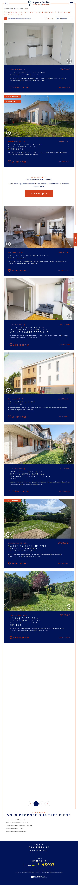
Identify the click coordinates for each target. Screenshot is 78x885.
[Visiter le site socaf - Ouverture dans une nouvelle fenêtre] (48, 864)
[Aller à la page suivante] (47, 803)
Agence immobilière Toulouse (13, 9)
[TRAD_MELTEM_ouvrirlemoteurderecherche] (6, 3)
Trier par (49, 18)
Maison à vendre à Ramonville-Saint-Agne (19, 825)
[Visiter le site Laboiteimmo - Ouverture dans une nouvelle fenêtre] (38, 879)
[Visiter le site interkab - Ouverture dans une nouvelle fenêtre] (31, 864)
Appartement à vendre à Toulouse (17, 823)
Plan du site (18, 872)
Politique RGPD (54, 872)
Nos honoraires (45, 872)
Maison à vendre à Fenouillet (15, 820)
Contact (75, 240)
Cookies (60, 872)
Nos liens (38, 872)
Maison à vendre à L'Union (14, 828)
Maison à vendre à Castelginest (16, 831)
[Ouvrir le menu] (71, 3)
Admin (33, 872)
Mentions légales (26, 872)
